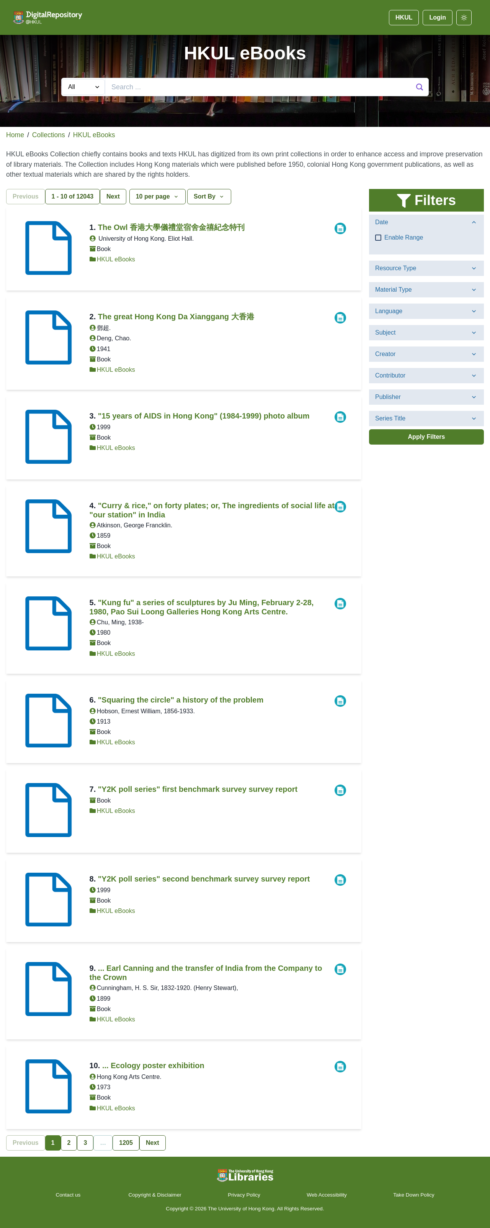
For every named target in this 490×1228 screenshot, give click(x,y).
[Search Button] (419, 87)
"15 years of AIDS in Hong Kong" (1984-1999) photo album (204, 416)
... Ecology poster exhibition (153, 1065)
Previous (26, 196)
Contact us (69, 1195)
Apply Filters (426, 436)
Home (15, 135)
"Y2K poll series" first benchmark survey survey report (197, 789)
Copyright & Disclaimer (155, 1195)
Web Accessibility (327, 1195)
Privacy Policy (244, 1195)
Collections (48, 135)
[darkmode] (464, 17)
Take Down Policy (413, 1195)
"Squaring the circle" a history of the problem (180, 700)
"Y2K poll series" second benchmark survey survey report (204, 879)
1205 (126, 1142)
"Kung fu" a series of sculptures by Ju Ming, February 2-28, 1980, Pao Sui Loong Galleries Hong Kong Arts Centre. (202, 607)
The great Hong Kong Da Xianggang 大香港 (176, 316)
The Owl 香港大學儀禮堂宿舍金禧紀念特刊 (171, 227)
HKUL (403, 17)
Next (113, 196)
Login (437, 17)
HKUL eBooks (94, 135)
